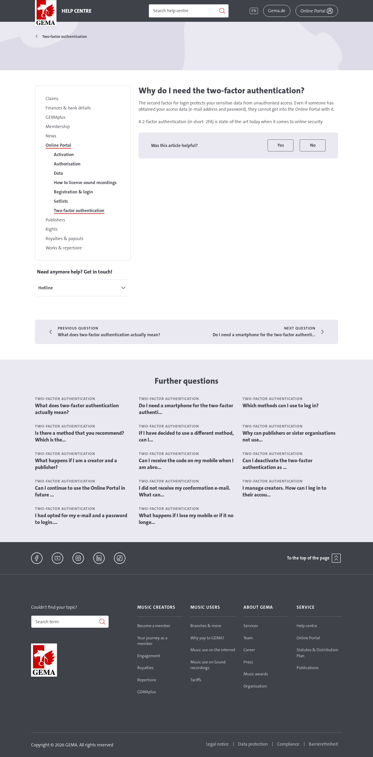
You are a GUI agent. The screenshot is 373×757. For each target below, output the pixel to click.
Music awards (255, 674)
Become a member (153, 625)
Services (250, 625)
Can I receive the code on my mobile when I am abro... (186, 464)
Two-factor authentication (79, 210)
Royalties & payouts (64, 238)
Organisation (255, 686)
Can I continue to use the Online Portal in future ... (80, 491)
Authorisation (67, 164)
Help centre (307, 625)
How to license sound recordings (85, 182)
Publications (308, 667)
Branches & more (205, 625)
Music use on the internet (212, 650)
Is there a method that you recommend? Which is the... (79, 436)
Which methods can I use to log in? (280, 405)
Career (249, 650)
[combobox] (70, 621)
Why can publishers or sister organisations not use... (288, 436)
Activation (64, 154)
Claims (52, 98)
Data (58, 173)
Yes (280, 145)
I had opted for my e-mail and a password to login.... (81, 518)
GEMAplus (55, 117)
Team (248, 638)
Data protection (253, 744)
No (312, 145)
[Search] (189, 11)
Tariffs (195, 680)
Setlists (61, 201)
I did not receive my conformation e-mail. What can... (184, 491)
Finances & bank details (68, 108)
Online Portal (58, 145)
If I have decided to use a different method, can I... (186, 436)
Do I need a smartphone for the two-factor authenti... (186, 409)
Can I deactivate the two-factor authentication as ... (277, 464)
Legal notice (217, 744)
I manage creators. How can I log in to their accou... (284, 491)
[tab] (82, 288)
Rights (52, 229)
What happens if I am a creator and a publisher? (76, 464)
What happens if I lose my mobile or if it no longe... (186, 518)
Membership (58, 126)
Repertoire (146, 680)
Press (248, 662)
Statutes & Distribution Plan (317, 652)
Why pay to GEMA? (207, 638)
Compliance (288, 744)
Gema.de (276, 10)
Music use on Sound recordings (208, 665)
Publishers (55, 220)
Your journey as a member (152, 641)
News (51, 136)
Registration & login (73, 192)
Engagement (148, 655)
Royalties (145, 667)
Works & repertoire (64, 248)
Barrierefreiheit (323, 744)
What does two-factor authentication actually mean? (77, 409)
